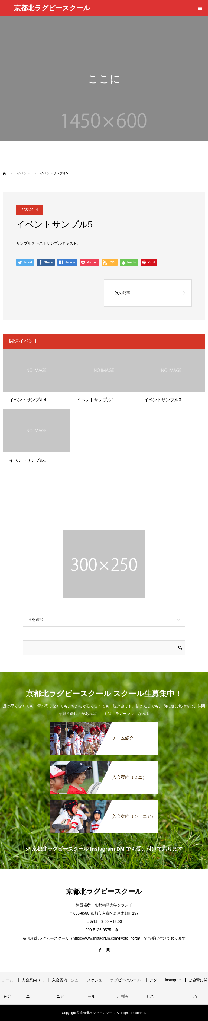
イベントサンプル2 (95, 399)
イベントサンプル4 (27, 399)
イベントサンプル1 (27, 460)
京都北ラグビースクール (52, 8)
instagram (173, 980)
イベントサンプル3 (162, 399)
